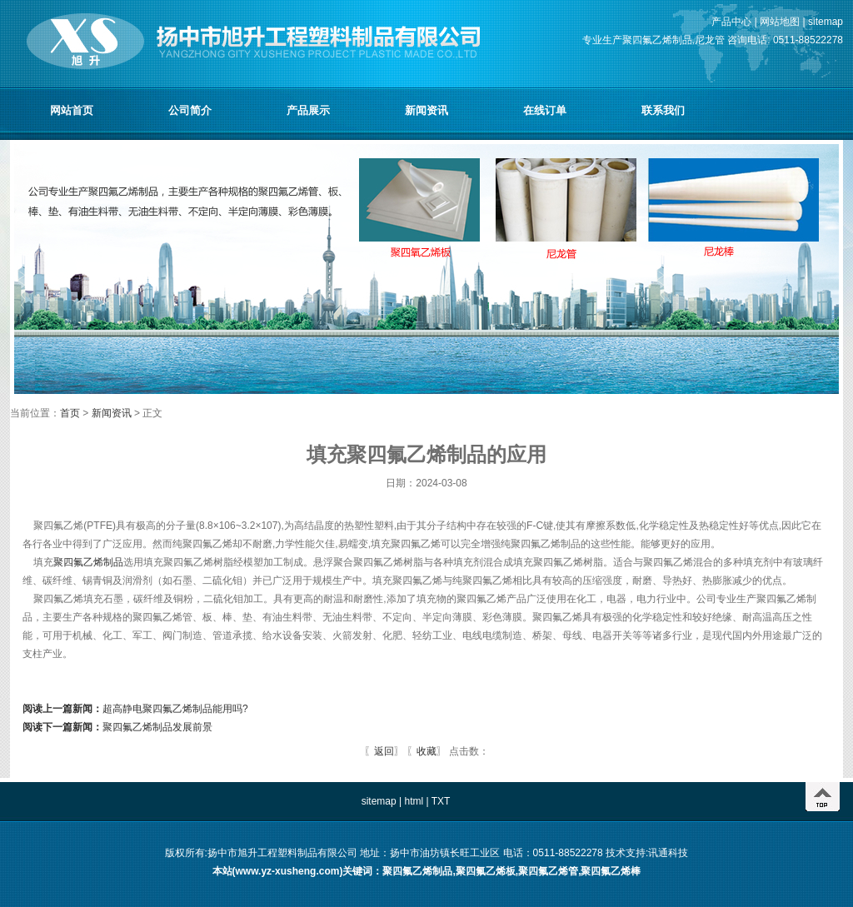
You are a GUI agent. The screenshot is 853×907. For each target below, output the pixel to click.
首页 (71, 413)
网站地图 (780, 21)
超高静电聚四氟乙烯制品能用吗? (135, 709)
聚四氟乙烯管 (548, 871)
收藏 (426, 751)
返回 (384, 751)
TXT (441, 801)
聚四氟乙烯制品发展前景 (117, 727)
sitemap (825, 21)
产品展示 (308, 110)
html (413, 801)
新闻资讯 (426, 110)
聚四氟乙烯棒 (611, 871)
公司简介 (190, 110)
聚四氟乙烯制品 (88, 562)
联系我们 (663, 110)
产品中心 (731, 21)
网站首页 (71, 110)
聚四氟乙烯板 (486, 871)
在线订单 (544, 110)
